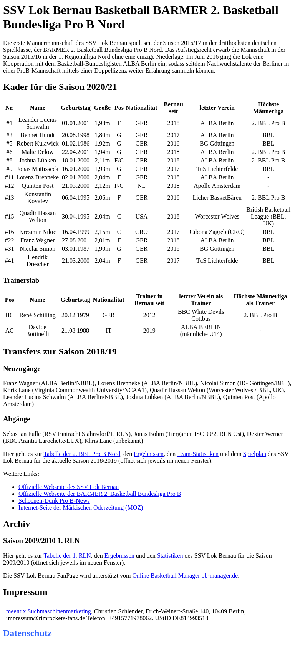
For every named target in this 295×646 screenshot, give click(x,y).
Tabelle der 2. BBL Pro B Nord (81, 454)
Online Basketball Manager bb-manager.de (185, 575)
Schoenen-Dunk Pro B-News (54, 500)
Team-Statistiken (198, 454)
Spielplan (254, 454)
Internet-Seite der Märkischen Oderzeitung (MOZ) (80, 507)
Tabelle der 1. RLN (67, 555)
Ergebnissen (149, 454)
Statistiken (170, 555)
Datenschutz (27, 633)
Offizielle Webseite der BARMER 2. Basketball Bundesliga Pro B (99, 493)
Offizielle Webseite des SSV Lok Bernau (68, 487)
